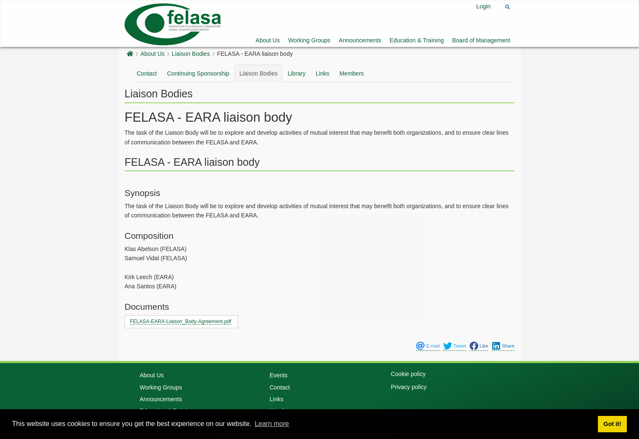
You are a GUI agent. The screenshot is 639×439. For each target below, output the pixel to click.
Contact (147, 73)
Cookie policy (408, 374)
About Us (268, 40)
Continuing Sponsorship (198, 73)
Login (483, 6)
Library (297, 73)
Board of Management (481, 40)
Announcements (360, 40)
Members (351, 73)
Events (279, 375)
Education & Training (417, 40)
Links (323, 73)
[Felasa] (173, 23)
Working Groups (309, 40)
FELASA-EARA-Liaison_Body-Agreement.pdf (180, 321)
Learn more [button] (272, 423)
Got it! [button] (612, 424)
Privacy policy (409, 387)
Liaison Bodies (191, 53)
